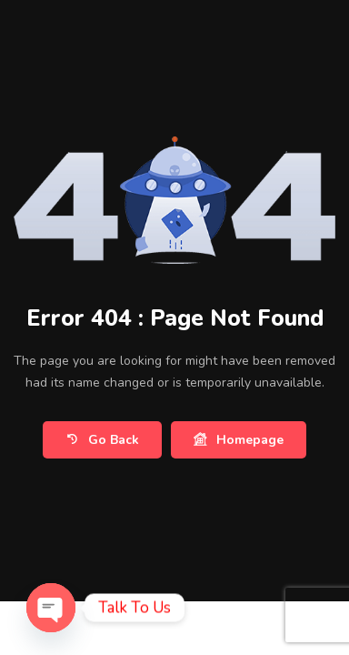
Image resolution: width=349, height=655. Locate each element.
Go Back (102, 439)
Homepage (239, 439)
